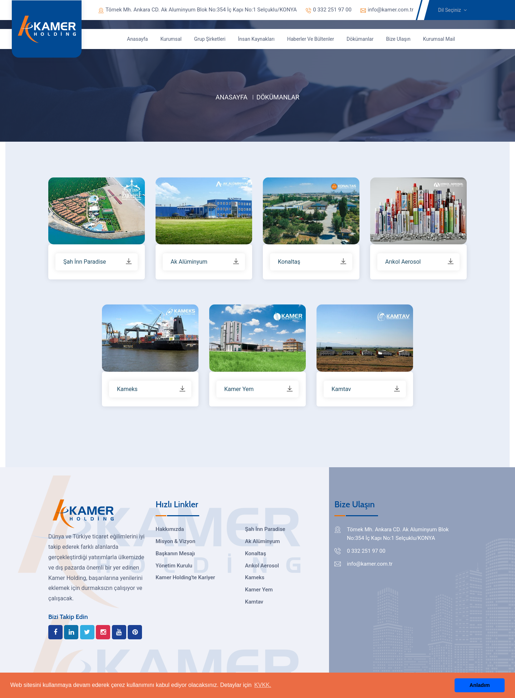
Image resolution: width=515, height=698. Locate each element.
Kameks (254, 577)
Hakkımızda (170, 529)
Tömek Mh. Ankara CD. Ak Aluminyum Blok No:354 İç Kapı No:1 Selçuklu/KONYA (197, 9)
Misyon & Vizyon (175, 541)
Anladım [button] (480, 685)
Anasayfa (137, 39)
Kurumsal (170, 39)
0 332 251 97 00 (329, 9)
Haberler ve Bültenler (310, 39)
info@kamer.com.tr (386, 9)
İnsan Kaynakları (256, 39)
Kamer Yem (259, 589)
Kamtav (254, 602)
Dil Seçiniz (452, 10)
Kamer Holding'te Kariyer (185, 577)
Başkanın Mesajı (175, 553)
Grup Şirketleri (210, 39)
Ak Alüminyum (262, 541)
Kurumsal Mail (439, 39)
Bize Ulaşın (398, 39)
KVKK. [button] (262, 685)
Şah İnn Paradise (265, 529)
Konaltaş (255, 553)
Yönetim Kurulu (174, 565)
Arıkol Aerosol (262, 565)
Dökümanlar (360, 39)
